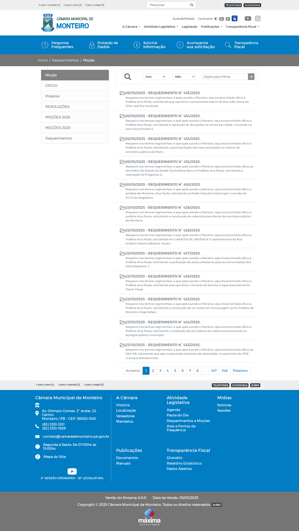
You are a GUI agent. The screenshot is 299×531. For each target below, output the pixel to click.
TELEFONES (233, 5)
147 (214, 370)
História (123, 405)
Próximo (240, 370)
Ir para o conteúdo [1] (49, 5)
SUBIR (255, 385)
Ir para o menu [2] (73, 5)
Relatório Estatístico (184, 463)
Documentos (127, 458)
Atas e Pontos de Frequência (181, 428)
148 (225, 370)
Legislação (189, 26)
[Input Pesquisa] (169, 5)
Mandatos (124, 421)
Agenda (173, 410)
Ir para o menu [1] (45, 384)
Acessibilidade (183, 18)
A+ (221, 18)
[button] (191, 5)
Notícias (224, 405)
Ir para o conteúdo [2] (69, 384)
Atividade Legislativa (160, 26)
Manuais (123, 463)
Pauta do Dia (177, 415)
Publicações (210, 26)
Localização (126, 410)
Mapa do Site (54, 456)
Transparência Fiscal (241, 26)
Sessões (224, 410)
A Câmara (130, 26)
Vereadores (125, 416)
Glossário (174, 458)
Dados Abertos (179, 469)
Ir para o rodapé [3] (94, 5)
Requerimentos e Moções (188, 421)
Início (43, 60)
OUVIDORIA (252, 5)
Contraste (207, 18)
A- (228, 18)
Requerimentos (65, 60)
